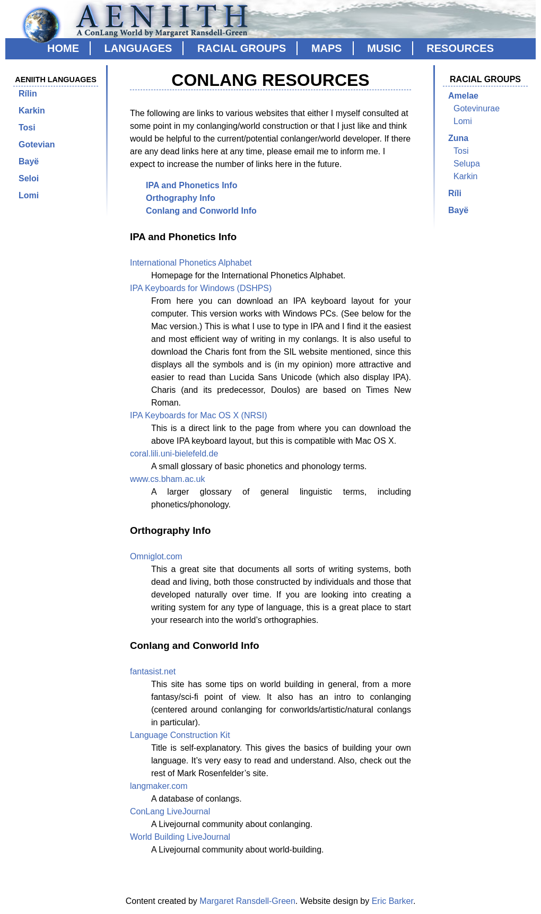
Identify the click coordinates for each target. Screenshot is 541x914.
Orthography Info (180, 198)
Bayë (29, 161)
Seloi (29, 178)
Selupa (466, 163)
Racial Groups (241, 48)
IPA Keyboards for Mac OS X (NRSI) (198, 415)
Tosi (27, 127)
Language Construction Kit (180, 735)
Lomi (29, 195)
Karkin (32, 110)
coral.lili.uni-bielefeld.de (174, 453)
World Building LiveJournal (180, 836)
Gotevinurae (476, 108)
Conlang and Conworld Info (201, 210)
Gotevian (37, 144)
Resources (460, 48)
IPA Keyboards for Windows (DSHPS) (201, 288)
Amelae (463, 95)
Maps (326, 48)
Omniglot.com (156, 556)
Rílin (28, 93)
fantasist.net (153, 671)
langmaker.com (159, 785)
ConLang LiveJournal (170, 811)
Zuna (458, 138)
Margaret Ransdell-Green (247, 901)
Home (63, 48)
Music (384, 48)
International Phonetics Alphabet (191, 262)
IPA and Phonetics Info (191, 185)
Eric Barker (392, 901)
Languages (138, 48)
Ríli (454, 193)
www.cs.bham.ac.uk (167, 479)
